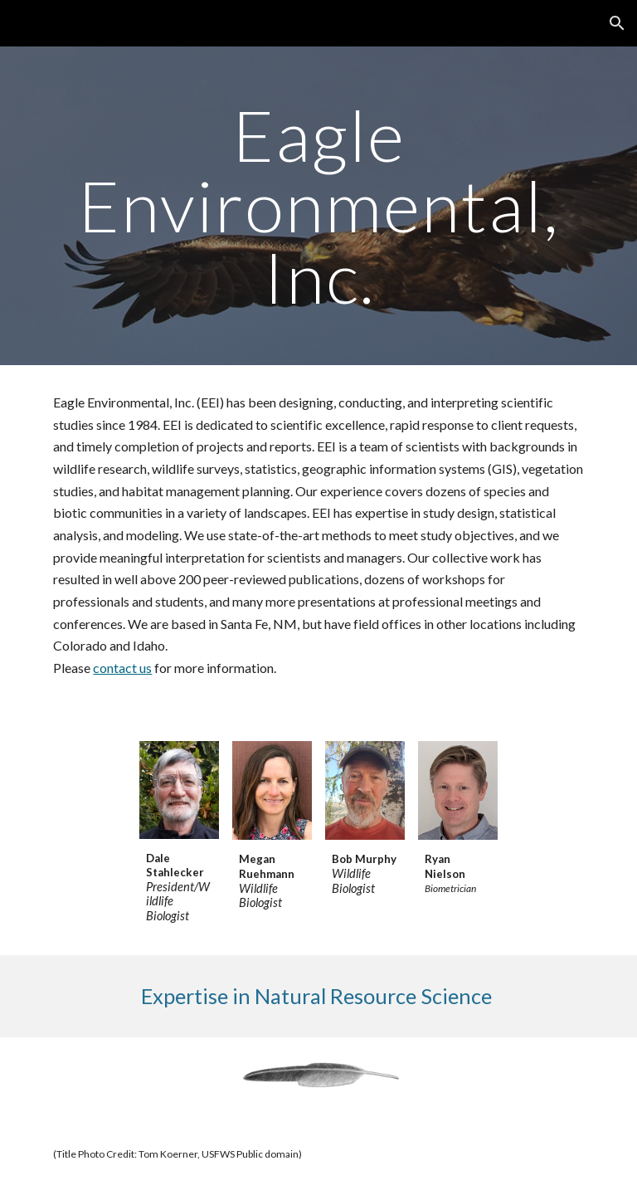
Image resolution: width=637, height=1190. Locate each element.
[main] (318, 206)
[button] (617, 23)
